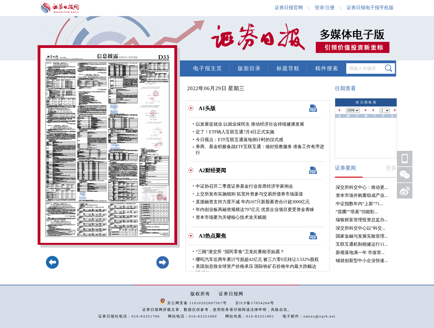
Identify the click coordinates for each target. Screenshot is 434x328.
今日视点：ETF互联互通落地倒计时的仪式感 (239, 139)
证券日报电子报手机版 (370, 7)
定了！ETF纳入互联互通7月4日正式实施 (235, 131)
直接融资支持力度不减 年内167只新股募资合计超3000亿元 (253, 201)
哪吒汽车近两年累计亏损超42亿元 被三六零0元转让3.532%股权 (257, 259)
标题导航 (288, 68)
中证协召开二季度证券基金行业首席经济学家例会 (244, 186)
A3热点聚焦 (212, 236)
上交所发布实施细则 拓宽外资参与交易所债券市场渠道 (249, 194)
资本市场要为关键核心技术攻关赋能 (231, 217)
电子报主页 (207, 68)
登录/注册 (325, 7)
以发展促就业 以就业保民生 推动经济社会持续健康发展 (250, 124)
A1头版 (207, 108)
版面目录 (249, 68)
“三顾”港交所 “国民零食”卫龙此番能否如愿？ (240, 251)
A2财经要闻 (212, 170)
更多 (391, 168)
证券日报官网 (289, 7)
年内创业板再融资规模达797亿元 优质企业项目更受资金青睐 (255, 209)
